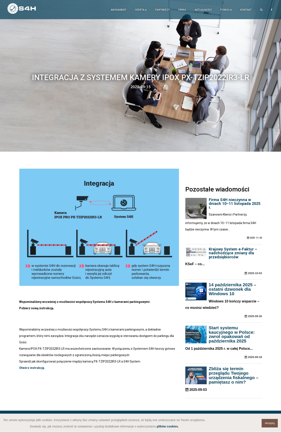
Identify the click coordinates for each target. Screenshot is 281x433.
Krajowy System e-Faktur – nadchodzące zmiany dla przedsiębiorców (233, 253)
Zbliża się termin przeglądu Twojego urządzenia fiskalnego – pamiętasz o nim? (233, 375)
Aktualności (203, 9)
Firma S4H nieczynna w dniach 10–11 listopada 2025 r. (234, 203)
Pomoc (226, 9)
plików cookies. (168, 426)
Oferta (141, 9)
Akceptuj (270, 423)
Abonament (118, 9)
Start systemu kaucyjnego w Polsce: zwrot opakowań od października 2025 (232, 334)
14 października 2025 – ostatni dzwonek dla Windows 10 (232, 289)
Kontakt (246, 9)
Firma (182, 9)
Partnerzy (162, 9)
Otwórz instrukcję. (32, 368)
